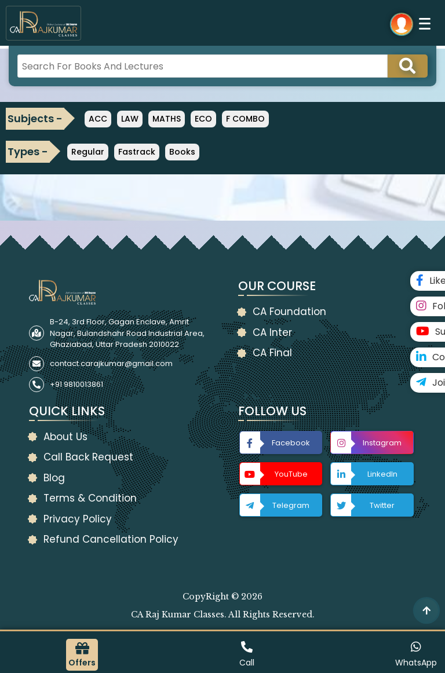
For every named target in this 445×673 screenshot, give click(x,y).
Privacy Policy (77, 519)
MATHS (166, 119)
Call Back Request (88, 457)
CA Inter (272, 332)
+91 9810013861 (76, 384)
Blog (54, 478)
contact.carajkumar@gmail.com (111, 363)
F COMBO (245, 119)
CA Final (272, 353)
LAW (129, 119)
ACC (98, 119)
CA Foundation (289, 312)
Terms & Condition (90, 498)
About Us (65, 437)
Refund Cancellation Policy (110, 539)
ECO (203, 119)
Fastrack (136, 152)
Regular (87, 152)
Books (182, 152)
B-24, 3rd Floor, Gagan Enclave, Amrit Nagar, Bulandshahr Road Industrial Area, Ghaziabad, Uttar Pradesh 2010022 (127, 333)
